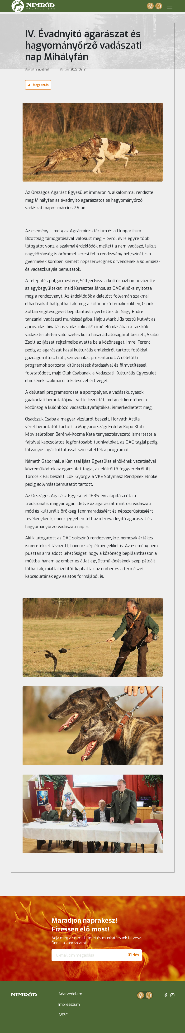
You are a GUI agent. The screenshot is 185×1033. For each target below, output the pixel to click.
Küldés (133, 955)
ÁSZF (63, 1014)
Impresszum (69, 1004)
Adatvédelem (70, 993)
